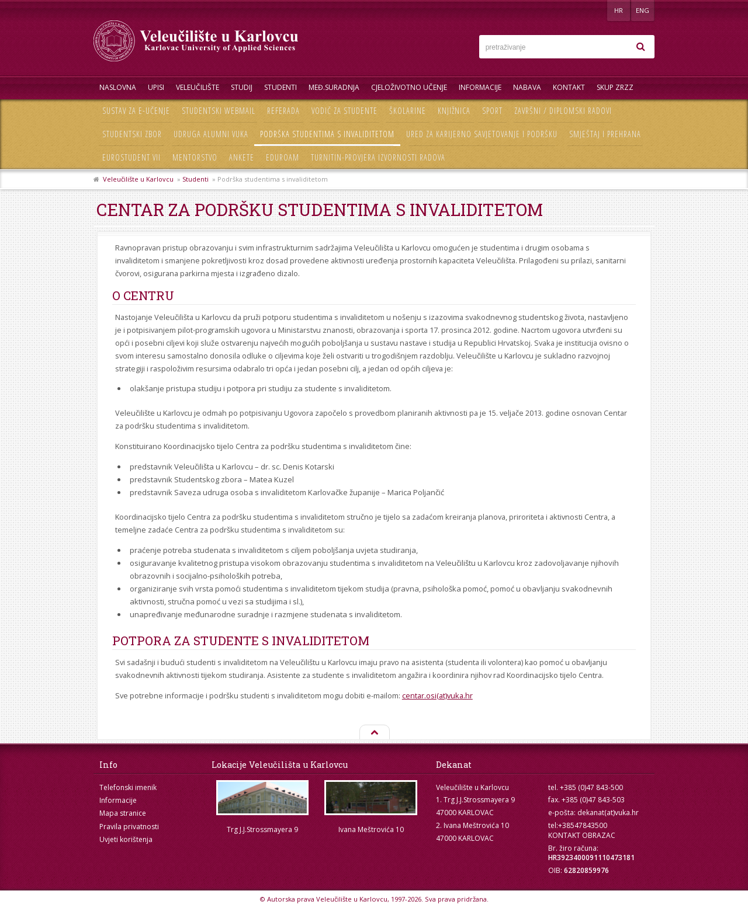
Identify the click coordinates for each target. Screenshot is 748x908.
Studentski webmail (218, 110)
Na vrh (374, 732)
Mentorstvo (194, 157)
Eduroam (282, 157)
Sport (492, 110)
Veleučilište (197, 87)
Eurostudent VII (131, 157)
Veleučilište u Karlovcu (138, 179)
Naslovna (117, 87)
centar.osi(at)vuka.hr (437, 695)
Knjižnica (454, 110)
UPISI (156, 87)
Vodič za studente (344, 110)
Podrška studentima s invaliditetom (327, 134)
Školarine (407, 110)
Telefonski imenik (128, 787)
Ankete (241, 157)
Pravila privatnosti (129, 827)
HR (618, 10)
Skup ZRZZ (615, 87)
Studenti (280, 87)
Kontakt (569, 87)
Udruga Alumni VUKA (211, 134)
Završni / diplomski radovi (563, 110)
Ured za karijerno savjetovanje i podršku (481, 134)
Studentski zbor (132, 134)
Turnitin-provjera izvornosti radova (378, 157)
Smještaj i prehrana (605, 134)
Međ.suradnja (334, 87)
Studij (241, 87)
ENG (642, 10)
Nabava (527, 87)
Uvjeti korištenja (126, 839)
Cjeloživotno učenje (409, 87)
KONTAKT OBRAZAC (581, 835)
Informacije (480, 87)
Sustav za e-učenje (136, 110)
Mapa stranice (122, 813)
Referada (283, 110)
